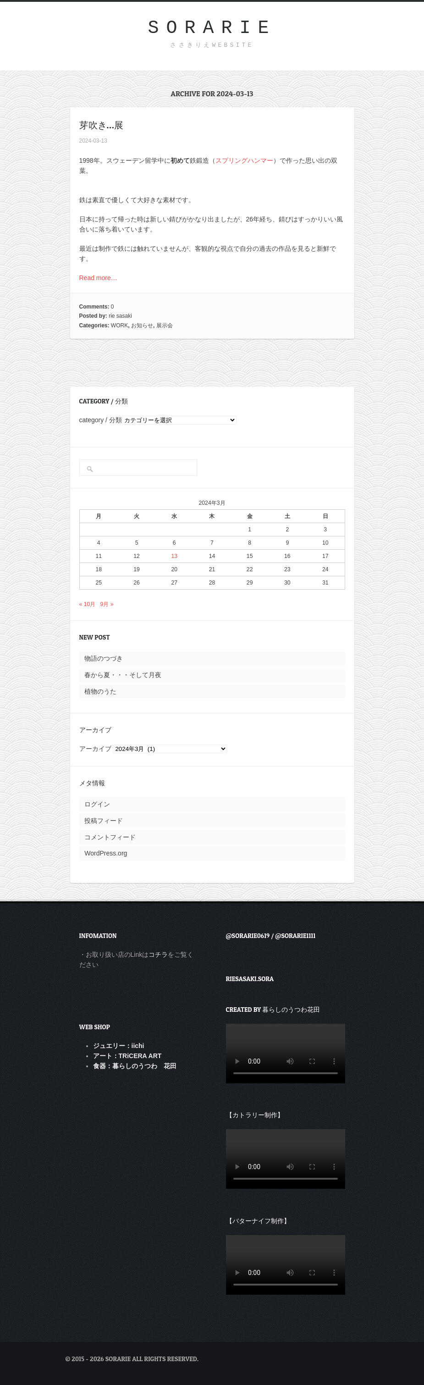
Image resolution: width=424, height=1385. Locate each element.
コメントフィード (110, 837)
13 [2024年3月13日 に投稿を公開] (174, 556)
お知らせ (142, 325)
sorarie (212, 28)
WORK (119, 325)
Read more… (98, 277)
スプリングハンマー (244, 160)
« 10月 (87, 604)
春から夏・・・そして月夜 (122, 675)
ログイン (97, 804)
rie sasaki (120, 316)
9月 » (107, 604)
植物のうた (100, 691)
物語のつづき (103, 658)
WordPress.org (105, 853)
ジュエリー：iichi (118, 1045)
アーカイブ (95, 748)
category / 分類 (100, 420)
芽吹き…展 (101, 125)
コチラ (158, 954)
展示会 (164, 325)
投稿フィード (103, 820)
